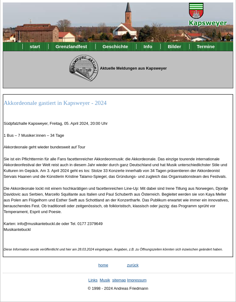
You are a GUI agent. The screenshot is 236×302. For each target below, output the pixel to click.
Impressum (137, 280)
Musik (105, 280)
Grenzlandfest (71, 46)
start (35, 46)
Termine (206, 46)
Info (148, 46)
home (103, 265)
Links (93, 280)
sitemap (119, 280)
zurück (133, 265)
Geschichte (115, 46)
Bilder (174, 46)
